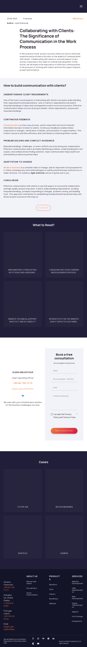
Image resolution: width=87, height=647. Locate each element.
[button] (43, 208)
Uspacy (52, 594)
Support (75, 612)
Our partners (31, 588)
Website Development (77, 582)
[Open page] (22, 251)
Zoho (51, 589)
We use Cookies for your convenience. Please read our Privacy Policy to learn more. (15, 641)
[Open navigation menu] (81, 6)
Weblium (52, 603)
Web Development (77, 598)
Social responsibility (32, 594)
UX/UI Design (77, 616)
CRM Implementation (77, 590)
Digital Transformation (77, 605)
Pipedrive (53, 584)
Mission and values (31, 582)
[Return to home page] (19, 6)
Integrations (77, 621)
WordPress (53, 599)
